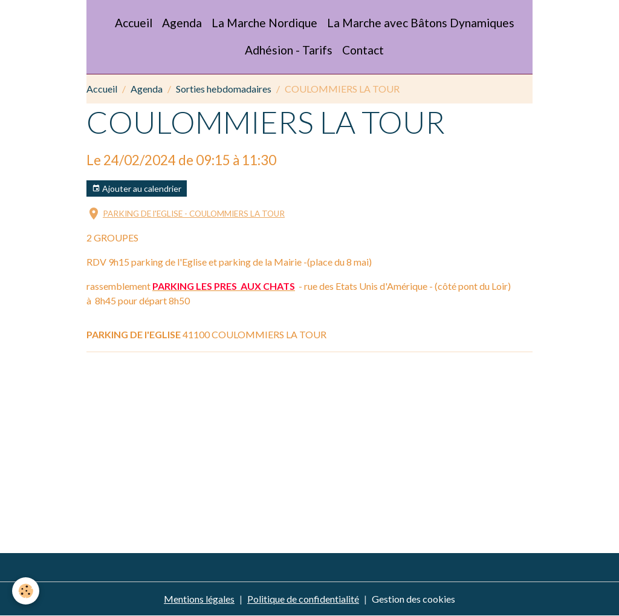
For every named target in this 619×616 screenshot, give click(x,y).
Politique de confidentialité (303, 599)
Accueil (133, 23)
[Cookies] (25, 591)
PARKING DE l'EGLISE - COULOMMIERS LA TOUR (194, 213)
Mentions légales (199, 599)
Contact (363, 50)
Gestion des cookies (413, 599)
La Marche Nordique (264, 23)
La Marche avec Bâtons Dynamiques (420, 23)
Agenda (182, 23)
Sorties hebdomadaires (223, 88)
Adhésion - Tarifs (288, 50)
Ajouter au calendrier (136, 188)
